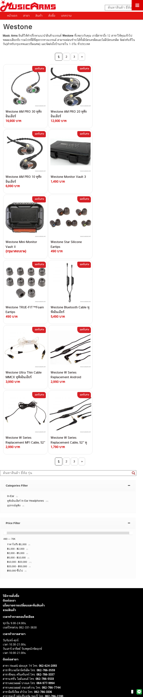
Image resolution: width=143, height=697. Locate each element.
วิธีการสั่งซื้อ (11, 465)
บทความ (66, 15)
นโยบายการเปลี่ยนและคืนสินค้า (24, 475)
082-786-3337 (45, 544)
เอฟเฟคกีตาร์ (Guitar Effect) (19, 648)
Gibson (7, 669)
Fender (7, 665)
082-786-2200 (54, 565)
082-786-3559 (46, 539)
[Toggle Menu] (137, 5)
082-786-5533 (45, 548)
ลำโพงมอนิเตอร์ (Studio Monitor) (22, 661)
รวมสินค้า (9, 479)
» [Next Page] (82, 56)
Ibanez (7, 673)
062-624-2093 (48, 535)
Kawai (6, 677)
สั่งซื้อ (51, 15)
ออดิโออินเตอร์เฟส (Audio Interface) (24, 657)
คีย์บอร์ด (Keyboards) (15, 640)
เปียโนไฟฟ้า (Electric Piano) (19, 644)
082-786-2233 (58, 582)
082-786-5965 (53, 586)
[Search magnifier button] (133, 342)
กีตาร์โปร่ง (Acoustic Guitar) (19, 635)
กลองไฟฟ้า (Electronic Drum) (20, 652)
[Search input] (122, 7)
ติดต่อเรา (9, 470)
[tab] (68, 354)
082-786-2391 (53, 591)
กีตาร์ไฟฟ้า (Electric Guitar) (19, 631)
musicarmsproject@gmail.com (29, 625)
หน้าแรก (12, 15)
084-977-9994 (45, 552)
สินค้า (38, 15)
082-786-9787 (45, 578)
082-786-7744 (51, 557)
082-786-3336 (43, 561)
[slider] (5, 402)
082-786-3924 (35, 569)
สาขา (26, 15)
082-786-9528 (36, 574)
